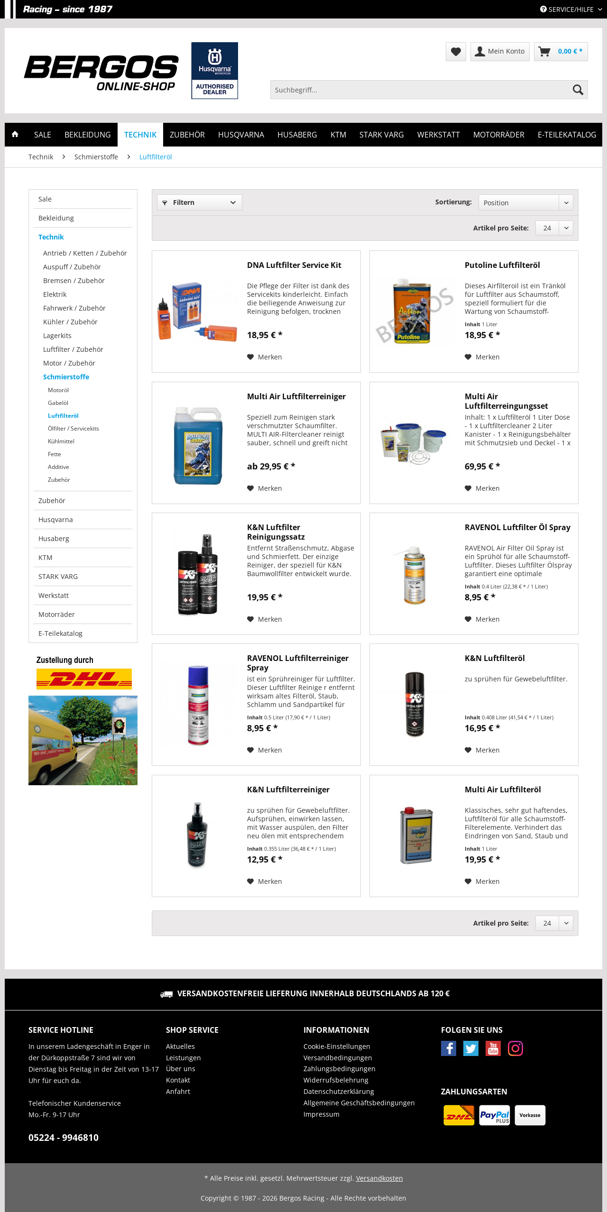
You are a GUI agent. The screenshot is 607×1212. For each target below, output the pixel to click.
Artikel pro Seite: (501, 227)
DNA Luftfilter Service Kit (294, 265)
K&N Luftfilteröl (495, 658)
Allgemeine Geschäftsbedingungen (359, 1102)
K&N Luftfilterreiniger (288, 790)
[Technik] (140, 135)
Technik (51, 236)
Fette (54, 454)
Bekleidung (56, 217)
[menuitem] (429, 94)
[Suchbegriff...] (429, 89)
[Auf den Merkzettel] (264, 357)
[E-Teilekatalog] (567, 135)
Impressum (322, 1114)
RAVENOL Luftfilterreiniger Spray (298, 662)
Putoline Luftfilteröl (502, 265)
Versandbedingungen (338, 1057)
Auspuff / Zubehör (72, 266)
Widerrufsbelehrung (336, 1079)
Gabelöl (58, 403)
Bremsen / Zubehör (74, 280)
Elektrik (54, 294)
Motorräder (56, 614)
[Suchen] (578, 89)
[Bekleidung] (88, 135)
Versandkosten (379, 1178)
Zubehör (59, 480)
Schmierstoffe (66, 376)
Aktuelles (180, 1046)
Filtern (178, 202)
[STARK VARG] (382, 135)
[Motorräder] (499, 135)
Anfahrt (178, 1091)
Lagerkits (57, 335)
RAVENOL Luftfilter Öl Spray (517, 528)
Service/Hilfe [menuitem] (568, 9)
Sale (45, 198)
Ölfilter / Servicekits (73, 428)
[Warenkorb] (561, 51)
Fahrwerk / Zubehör (74, 307)
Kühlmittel (61, 441)
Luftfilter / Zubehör (73, 349)
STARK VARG (58, 576)
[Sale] (43, 135)
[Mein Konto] (500, 51)
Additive (58, 467)
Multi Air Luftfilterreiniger (296, 397)
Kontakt (178, 1079)
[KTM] (338, 135)
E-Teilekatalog (60, 633)
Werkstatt (53, 595)
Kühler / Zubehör (70, 321)
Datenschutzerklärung (339, 1091)
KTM (45, 557)
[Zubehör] (187, 135)
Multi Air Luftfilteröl (503, 790)
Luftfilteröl (63, 416)
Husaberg (53, 538)
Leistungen (183, 1057)
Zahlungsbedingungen (340, 1068)
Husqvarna (55, 519)
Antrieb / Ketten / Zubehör (85, 252)
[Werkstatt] (439, 135)
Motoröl (58, 390)
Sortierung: (453, 201)
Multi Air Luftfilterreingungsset (506, 401)
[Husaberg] (297, 135)
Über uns (180, 1068)
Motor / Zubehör (69, 362)
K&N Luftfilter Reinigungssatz (276, 532)
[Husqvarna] (241, 135)
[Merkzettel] (456, 51)
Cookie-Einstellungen (337, 1046)
